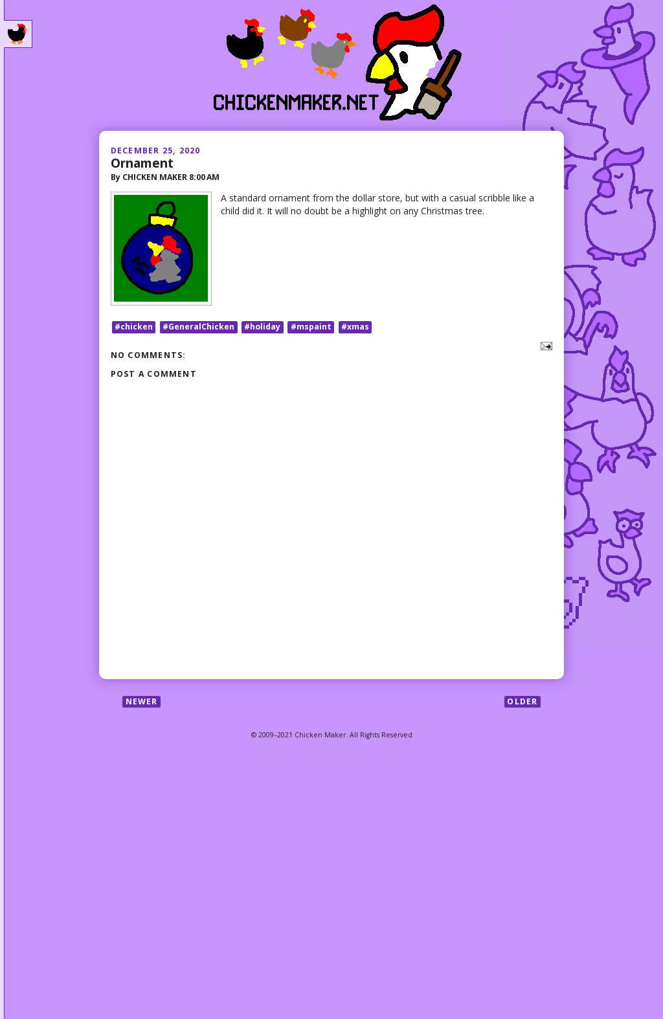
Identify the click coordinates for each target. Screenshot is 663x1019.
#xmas (355, 326)
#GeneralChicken (198, 326)
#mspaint (311, 326)
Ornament (142, 163)
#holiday (262, 326)
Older (522, 701)
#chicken (134, 326)
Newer (142, 701)
